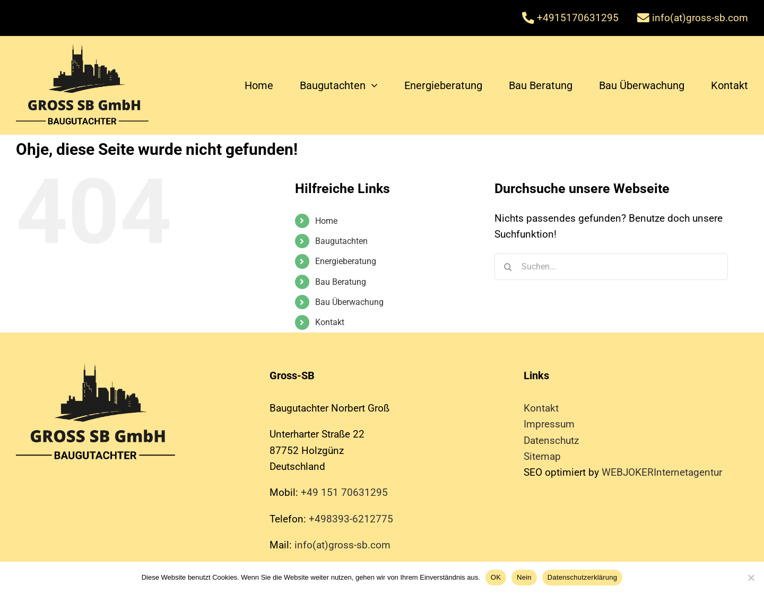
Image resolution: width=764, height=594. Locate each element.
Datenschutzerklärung (582, 577)
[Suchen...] (611, 267)
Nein (524, 577)
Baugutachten (341, 241)
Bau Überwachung (349, 302)
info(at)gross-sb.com (342, 545)
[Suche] (507, 267)
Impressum (549, 424)
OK (496, 577)
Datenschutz (551, 440)
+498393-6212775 (351, 519)
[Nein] (750, 577)
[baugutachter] (82, 49)
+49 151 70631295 (344, 492)
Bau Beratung (340, 282)
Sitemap (542, 456)
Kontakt (329, 322)
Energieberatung (345, 261)
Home (326, 221)
